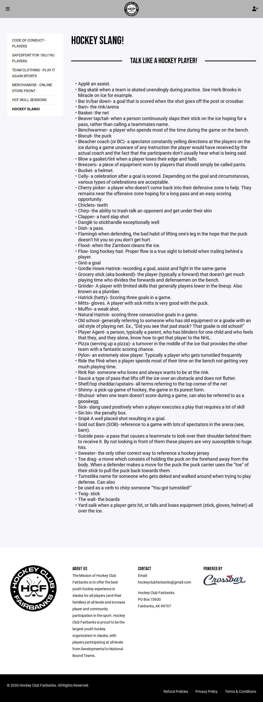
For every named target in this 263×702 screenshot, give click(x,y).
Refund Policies (176, 691)
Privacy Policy (206, 691)
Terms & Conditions (240, 691)
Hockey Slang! (26, 108)
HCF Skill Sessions (29, 99)
